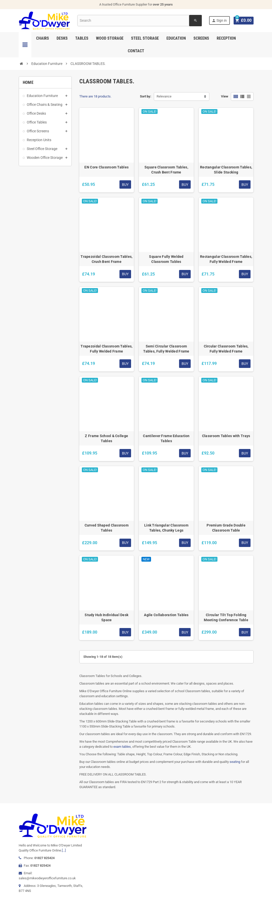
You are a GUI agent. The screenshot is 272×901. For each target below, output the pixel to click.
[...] (64, 850)
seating (235, 762)
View (224, 96)
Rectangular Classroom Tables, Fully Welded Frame (226, 259)
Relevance (164, 96)
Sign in (220, 20)
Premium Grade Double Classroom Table (226, 527)
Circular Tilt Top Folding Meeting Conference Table (226, 617)
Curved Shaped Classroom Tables (107, 527)
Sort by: (145, 96)
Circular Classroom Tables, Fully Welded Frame (226, 348)
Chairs (42, 38)
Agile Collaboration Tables (166, 615)
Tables (81, 38)
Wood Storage (109, 38)
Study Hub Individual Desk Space (106, 617)
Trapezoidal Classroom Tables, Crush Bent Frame (106, 259)
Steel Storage (145, 38)
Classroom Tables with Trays (226, 436)
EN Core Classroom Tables (106, 167)
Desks (62, 38)
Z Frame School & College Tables (106, 438)
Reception (226, 38)
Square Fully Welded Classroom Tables (166, 259)
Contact (136, 50)
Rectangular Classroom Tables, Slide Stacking (226, 169)
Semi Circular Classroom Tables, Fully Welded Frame (166, 348)
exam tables (122, 746)
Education (176, 38)
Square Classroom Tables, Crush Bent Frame (166, 169)
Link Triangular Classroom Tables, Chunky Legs (166, 527)
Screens (201, 38)
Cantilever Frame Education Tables (166, 438)
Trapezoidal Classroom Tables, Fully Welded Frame (106, 348)
